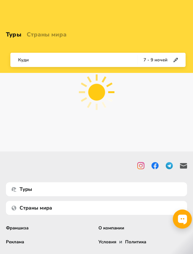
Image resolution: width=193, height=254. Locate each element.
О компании (111, 228)
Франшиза (17, 228)
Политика (135, 242)
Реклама (15, 242)
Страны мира (46, 35)
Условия (107, 242)
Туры (13, 35)
